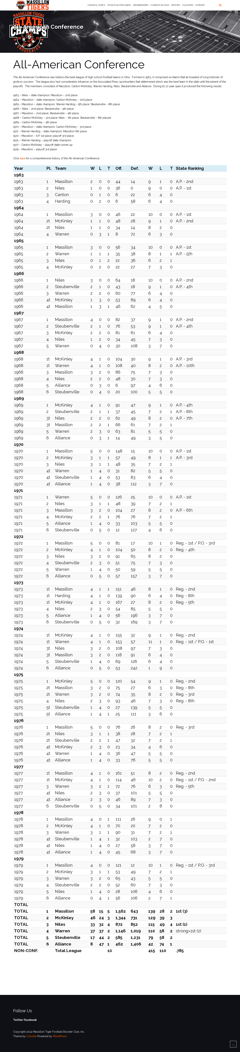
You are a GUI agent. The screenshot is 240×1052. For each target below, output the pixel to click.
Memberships (140, 5)
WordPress (60, 1036)
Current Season (159, 5)
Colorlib (31, 1036)
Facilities (187, 5)
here (22, 158)
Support (200, 5)
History (175, 5)
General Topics (96, 5)
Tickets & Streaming (119, 5)
